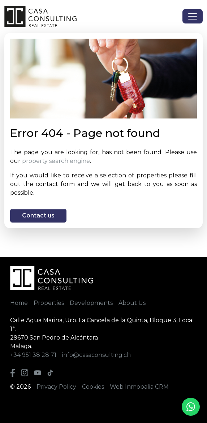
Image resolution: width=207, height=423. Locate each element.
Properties (49, 302)
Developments (91, 302)
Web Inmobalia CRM (139, 386)
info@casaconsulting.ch (96, 354)
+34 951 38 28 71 (33, 354)
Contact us (38, 215)
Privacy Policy (56, 386)
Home (19, 302)
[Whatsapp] (191, 407)
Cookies (93, 386)
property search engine (56, 160)
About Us (132, 302)
